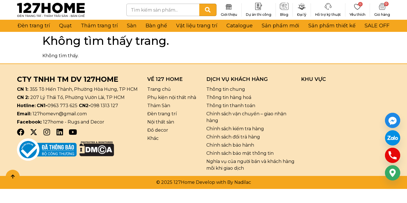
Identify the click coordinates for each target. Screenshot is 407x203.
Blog (284, 14)
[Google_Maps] (392, 172)
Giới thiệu (229, 14)
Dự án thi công (258, 14)
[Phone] (392, 155)
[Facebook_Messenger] (392, 120)
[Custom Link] (392, 137)
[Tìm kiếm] (208, 10)
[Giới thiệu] (229, 6)
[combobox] (162, 10)
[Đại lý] (301, 6)
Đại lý (301, 14)
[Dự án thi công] (258, 6)
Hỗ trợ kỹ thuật (328, 14)
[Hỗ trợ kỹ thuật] (328, 6)
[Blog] (284, 6)
